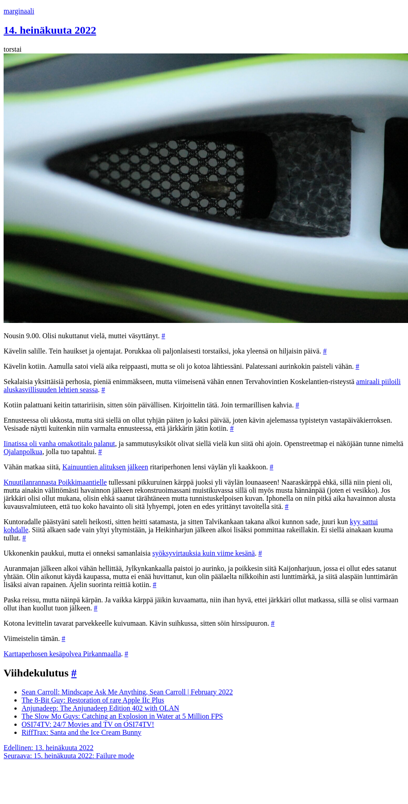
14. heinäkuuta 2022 (50, 30)
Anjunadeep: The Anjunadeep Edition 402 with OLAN (100, 708)
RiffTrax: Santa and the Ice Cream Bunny (82, 732)
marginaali (19, 11)
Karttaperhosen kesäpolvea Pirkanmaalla (62, 654)
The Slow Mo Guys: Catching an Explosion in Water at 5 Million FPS (122, 716)
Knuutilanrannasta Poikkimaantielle (55, 482)
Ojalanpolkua (23, 451)
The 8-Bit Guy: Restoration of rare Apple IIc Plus (93, 700)
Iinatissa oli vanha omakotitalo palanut (59, 443)
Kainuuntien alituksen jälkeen (105, 467)
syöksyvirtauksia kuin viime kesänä (203, 553)
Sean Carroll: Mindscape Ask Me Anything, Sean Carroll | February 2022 (127, 692)
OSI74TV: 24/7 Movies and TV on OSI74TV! (88, 724)
